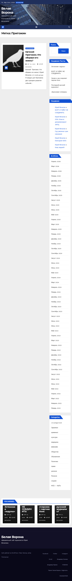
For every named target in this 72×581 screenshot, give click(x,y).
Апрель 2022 (55, 394)
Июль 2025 (55, 205)
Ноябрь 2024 (56, 244)
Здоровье (54, 427)
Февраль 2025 (56, 229)
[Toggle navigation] (36, 27)
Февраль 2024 (56, 287)
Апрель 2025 (55, 219)
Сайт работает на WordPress (9, 553)
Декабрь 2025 (56, 181)
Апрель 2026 (55, 161)
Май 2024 (54, 273)
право (53, 466)
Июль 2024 (55, 263)
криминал (54, 432)
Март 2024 (55, 282)
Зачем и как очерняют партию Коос (44, 507)
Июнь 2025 (55, 210)
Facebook (45, 553)
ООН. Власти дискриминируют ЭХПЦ (60, 122)
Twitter (55, 553)
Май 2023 (54, 331)
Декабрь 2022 (56, 355)
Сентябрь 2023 (56, 311)
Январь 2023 (55, 350)
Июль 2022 (55, 379)
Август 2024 (55, 258)
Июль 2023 (55, 321)
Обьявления (55, 457)
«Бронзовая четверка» (59, 92)
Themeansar (5, 557)
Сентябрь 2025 (56, 195)
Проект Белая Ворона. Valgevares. (58, 570)
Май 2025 (54, 215)
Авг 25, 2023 (31, 64)
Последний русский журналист (62, 507)
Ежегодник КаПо (60, 141)
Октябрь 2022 (56, 365)
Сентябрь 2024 (56, 253)
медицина (54, 442)
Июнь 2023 (55, 326)
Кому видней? (60, 147)
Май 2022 (54, 389)
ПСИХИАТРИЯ (64, 576)
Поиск (53, 45)
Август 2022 (55, 374)
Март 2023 (55, 340)
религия (54, 471)
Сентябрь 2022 (56, 369)
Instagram (65, 553)
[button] (69, 27)
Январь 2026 (56, 176)
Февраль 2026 (56, 171)
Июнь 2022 (55, 384)
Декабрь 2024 (56, 239)
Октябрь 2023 (56, 306)
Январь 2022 (55, 408)
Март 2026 (55, 166)
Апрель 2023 (55, 335)
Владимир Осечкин (62, 559)
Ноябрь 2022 (56, 360)
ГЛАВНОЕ (65, 564)
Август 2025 (55, 200)
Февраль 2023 (56, 345)
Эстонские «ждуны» (58, 66)
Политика (54, 461)
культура (54, 437)
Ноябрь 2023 (56, 302)
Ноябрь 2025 (56, 186)
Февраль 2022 (56, 403)
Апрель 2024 (55, 277)
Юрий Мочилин (60, 107)
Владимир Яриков (52, 564)
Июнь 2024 (55, 268)
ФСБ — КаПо (56, 486)
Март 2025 (55, 224)
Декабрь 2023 (56, 297)
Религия (54, 476)
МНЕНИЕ (54, 447)
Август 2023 (55, 316)
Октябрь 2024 (56, 248)
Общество (54, 452)
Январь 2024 (55, 292)
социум (53, 481)
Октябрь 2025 (56, 190)
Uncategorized (30, 48)
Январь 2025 (55, 234)
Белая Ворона (12, 537)
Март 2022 (55, 398)
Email (50, 559)
